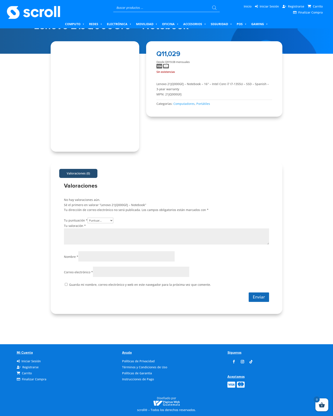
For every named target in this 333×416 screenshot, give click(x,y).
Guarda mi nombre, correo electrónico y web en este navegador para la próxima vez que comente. (140, 285)
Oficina (170, 24)
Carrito (318, 6)
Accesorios (194, 24)
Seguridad (221, 24)
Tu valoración (75, 226)
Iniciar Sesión (269, 6)
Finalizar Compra (310, 12)
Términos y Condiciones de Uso (144, 367)
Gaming (259, 24)
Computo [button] (75, 24)
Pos (242, 24)
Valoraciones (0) (78, 173)
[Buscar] (214, 7)
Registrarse (296, 6)
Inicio (247, 6)
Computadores (184, 104)
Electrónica (119, 24)
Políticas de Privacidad (138, 361)
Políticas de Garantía (137, 373)
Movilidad (147, 24)
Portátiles (203, 104)
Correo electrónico (78, 272)
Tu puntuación (76, 220)
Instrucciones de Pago (138, 379)
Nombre (71, 257)
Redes (96, 24)
